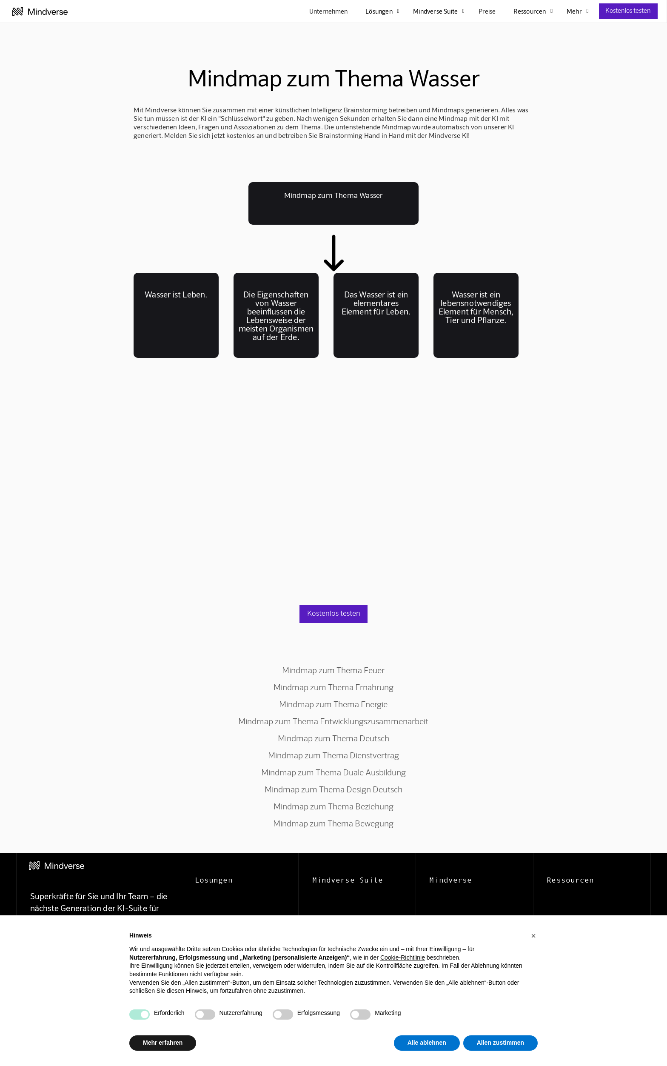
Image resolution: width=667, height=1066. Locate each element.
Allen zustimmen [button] (500, 1042)
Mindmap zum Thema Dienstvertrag (333, 755)
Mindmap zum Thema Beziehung (333, 806)
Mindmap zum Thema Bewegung (333, 823)
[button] (533, 936)
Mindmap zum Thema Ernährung (333, 687)
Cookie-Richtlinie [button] (402, 957)
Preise (487, 11)
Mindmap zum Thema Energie (333, 704)
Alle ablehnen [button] (427, 1042)
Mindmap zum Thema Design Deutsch (333, 789)
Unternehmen (328, 11)
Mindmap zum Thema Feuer (333, 670)
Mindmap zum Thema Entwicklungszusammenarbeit (333, 721)
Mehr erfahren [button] (162, 1042)
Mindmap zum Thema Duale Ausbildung (333, 772)
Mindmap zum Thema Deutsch (333, 738)
